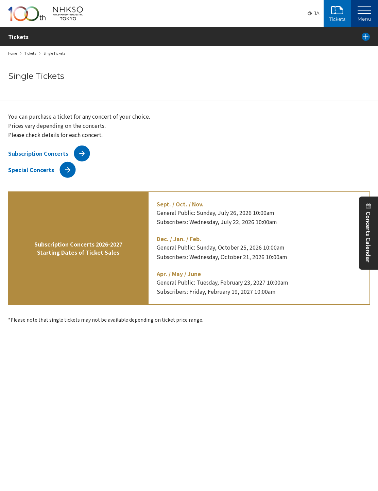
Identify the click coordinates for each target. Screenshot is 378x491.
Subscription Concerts (38, 153)
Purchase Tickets (337, 13)
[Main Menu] (364, 13)
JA (317, 14)
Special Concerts (31, 170)
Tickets (30, 53)
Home (12, 53)
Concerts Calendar (368, 237)
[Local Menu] (365, 36)
